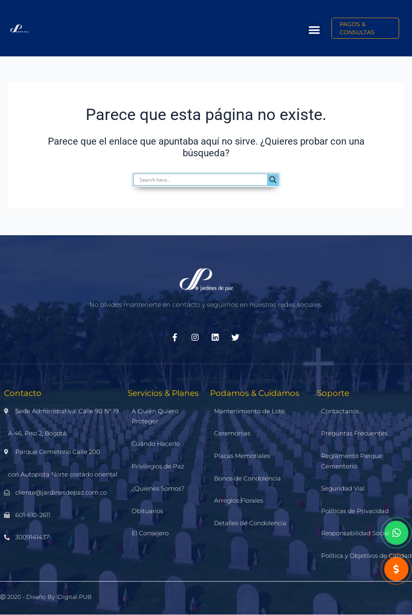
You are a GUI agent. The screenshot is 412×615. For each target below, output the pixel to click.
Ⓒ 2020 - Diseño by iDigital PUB (46, 597)
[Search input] (210, 179)
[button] (314, 30)
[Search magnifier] (272, 179)
